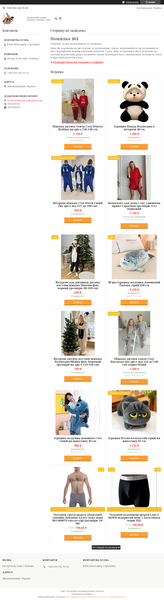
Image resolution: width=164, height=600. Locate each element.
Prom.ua (100, 591)
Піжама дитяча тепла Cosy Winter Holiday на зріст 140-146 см (78, 128)
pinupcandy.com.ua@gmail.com (24, 100)
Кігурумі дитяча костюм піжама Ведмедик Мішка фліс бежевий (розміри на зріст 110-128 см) (78, 361)
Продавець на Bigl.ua (82, 594)
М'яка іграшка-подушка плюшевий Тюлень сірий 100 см (134, 284)
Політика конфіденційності (111, 597)
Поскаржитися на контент (80, 597)
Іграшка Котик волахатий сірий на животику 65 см (134, 439)
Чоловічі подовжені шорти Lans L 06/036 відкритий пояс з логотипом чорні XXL (134, 517)
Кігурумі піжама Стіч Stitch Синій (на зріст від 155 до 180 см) (78, 204)
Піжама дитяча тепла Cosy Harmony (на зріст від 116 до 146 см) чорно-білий (134, 361)
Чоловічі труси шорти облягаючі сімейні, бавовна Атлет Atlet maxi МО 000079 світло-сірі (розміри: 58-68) (77, 519)
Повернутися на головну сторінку (78, 62)
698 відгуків (132, 2)
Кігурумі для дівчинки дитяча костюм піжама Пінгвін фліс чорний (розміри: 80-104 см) (78, 285)
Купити (78, 146)
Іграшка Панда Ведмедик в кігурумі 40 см (134, 128)
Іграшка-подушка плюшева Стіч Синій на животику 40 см (78, 439)
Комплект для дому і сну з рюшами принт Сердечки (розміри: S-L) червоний (134, 206)
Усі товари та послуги (104, 547)
